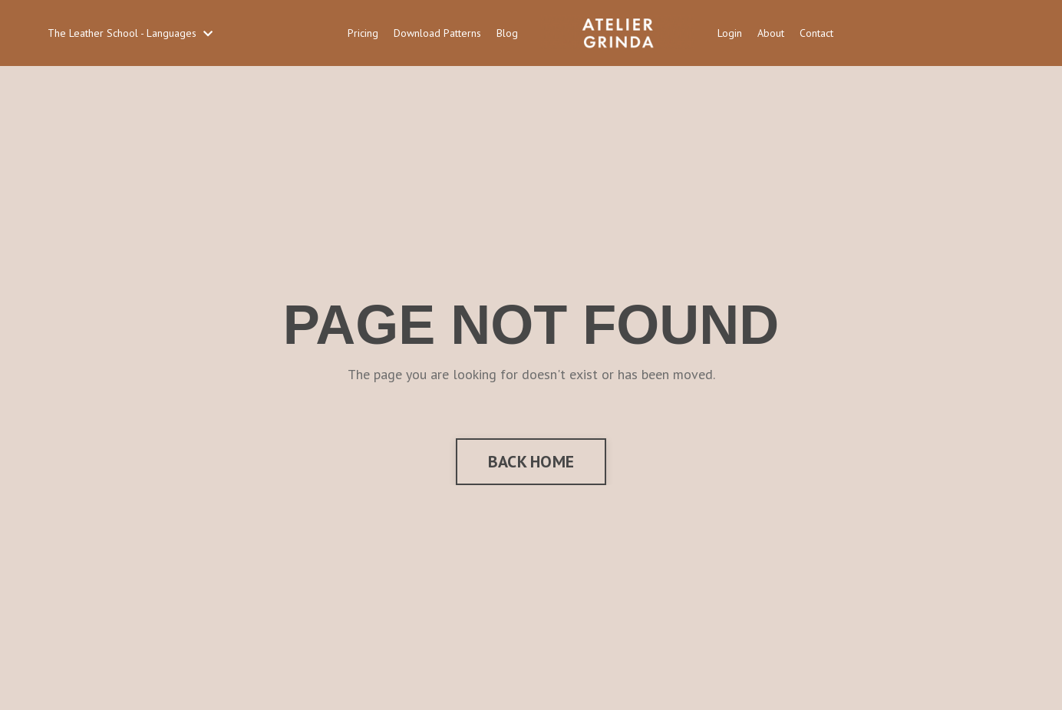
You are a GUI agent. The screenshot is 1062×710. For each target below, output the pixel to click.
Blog (507, 33)
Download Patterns (437, 33)
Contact (816, 33)
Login (729, 33)
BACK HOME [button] (531, 461)
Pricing (363, 33)
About (770, 33)
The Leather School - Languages (130, 33)
